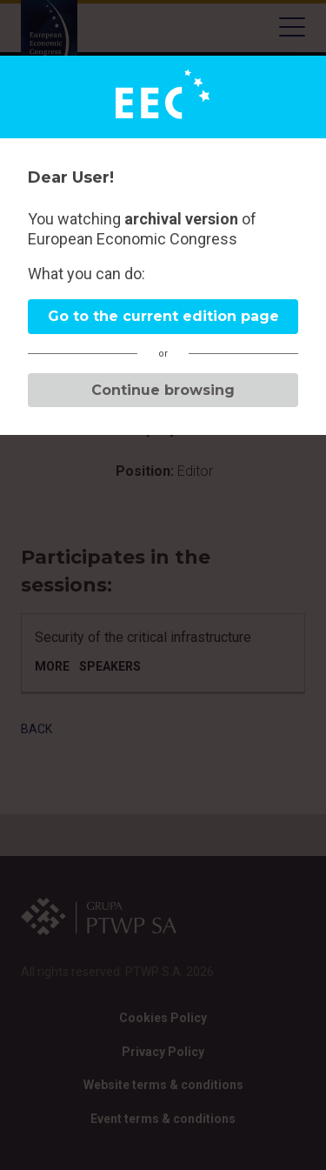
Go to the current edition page (163, 316)
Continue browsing (163, 390)
